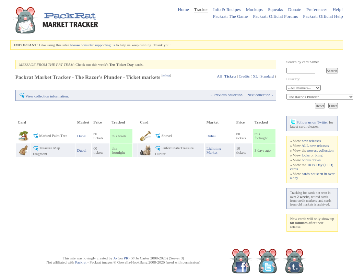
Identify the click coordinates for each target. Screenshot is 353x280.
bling (318, 155)
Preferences (317, 9)
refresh (166, 75)
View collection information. (47, 96)
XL (255, 76)
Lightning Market (214, 150)
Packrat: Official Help (323, 16)
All (219, 76)
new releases (311, 141)
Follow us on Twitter (309, 122)
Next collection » (260, 95)
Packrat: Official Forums (275, 16)
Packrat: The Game (230, 16)
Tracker (201, 9)
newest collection (320, 150)
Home (183, 9)
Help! (337, 9)
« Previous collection (227, 95)
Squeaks (275, 9)
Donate (294, 9)
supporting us (104, 45)
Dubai (81, 136)
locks (305, 155)
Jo (115, 258)
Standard (267, 76)
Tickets (230, 76)
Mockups (254, 9)
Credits (244, 76)
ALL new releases (315, 145)
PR (126, 258)
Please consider (82, 45)
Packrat (80, 262)
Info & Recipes (227, 9)
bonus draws (311, 160)
